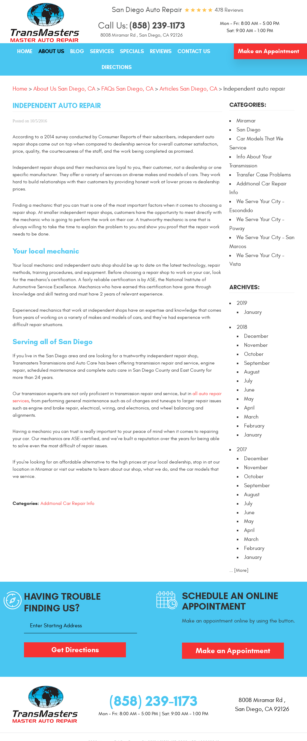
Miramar (246, 121)
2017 (242, 449)
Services (102, 51)
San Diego (249, 130)
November (256, 345)
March (251, 417)
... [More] (239, 570)
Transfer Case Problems (264, 175)
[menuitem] (24, 52)
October (254, 354)
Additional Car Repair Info (67, 503)
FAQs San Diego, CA (127, 88)
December (256, 336)
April (249, 408)
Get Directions (75, 649)
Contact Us (193, 51)
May (249, 399)
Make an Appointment (268, 51)
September (257, 363)
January (253, 312)
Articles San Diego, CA (188, 88)
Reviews (160, 51)
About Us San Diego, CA (64, 88)
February (254, 426)
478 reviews (229, 10)
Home (24, 51)
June (249, 390)
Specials (132, 51)
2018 (242, 327)
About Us (51, 51)
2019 (242, 303)
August (252, 372)
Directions (117, 67)
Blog (77, 51)
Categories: (247, 105)
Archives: (244, 287)
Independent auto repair (254, 88)
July (248, 381)
